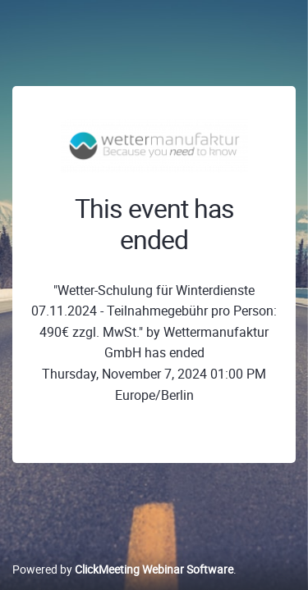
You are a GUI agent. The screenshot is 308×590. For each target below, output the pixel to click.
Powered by (122, 569)
